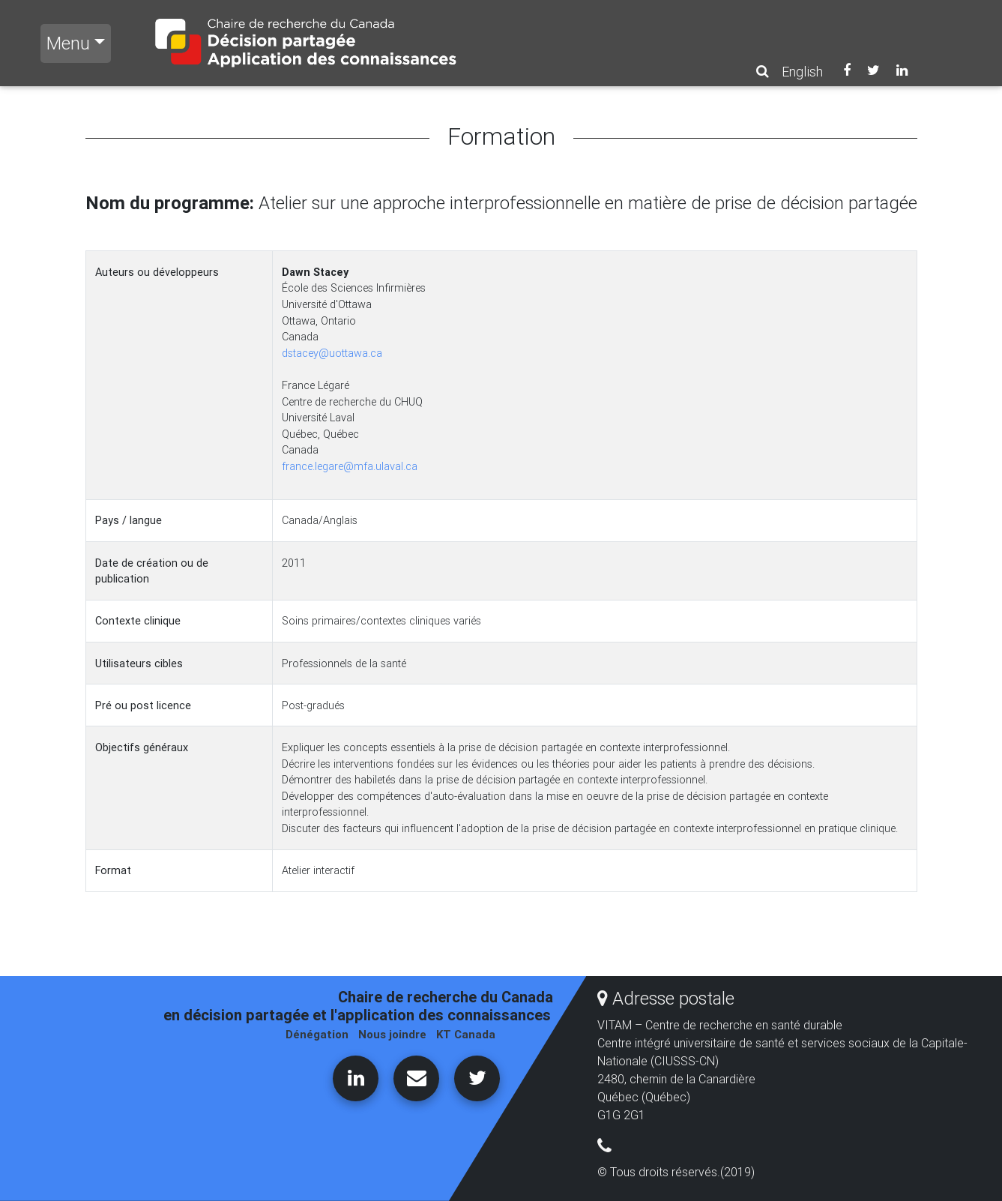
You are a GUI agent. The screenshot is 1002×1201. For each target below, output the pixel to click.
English (802, 71)
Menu (68, 43)
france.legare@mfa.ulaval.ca (349, 466)
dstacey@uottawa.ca (332, 353)
